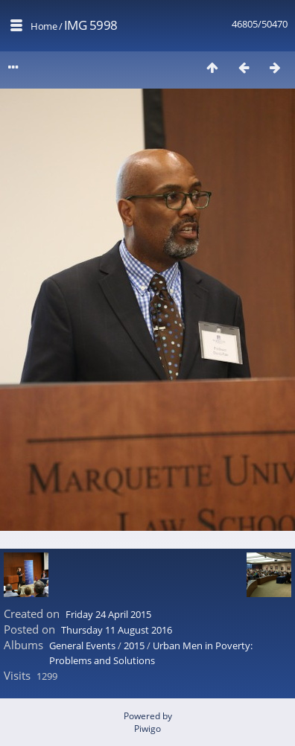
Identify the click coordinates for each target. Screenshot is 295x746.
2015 (134, 645)
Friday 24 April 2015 (108, 614)
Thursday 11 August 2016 (116, 630)
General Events (82, 645)
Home (44, 26)
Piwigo (147, 728)
